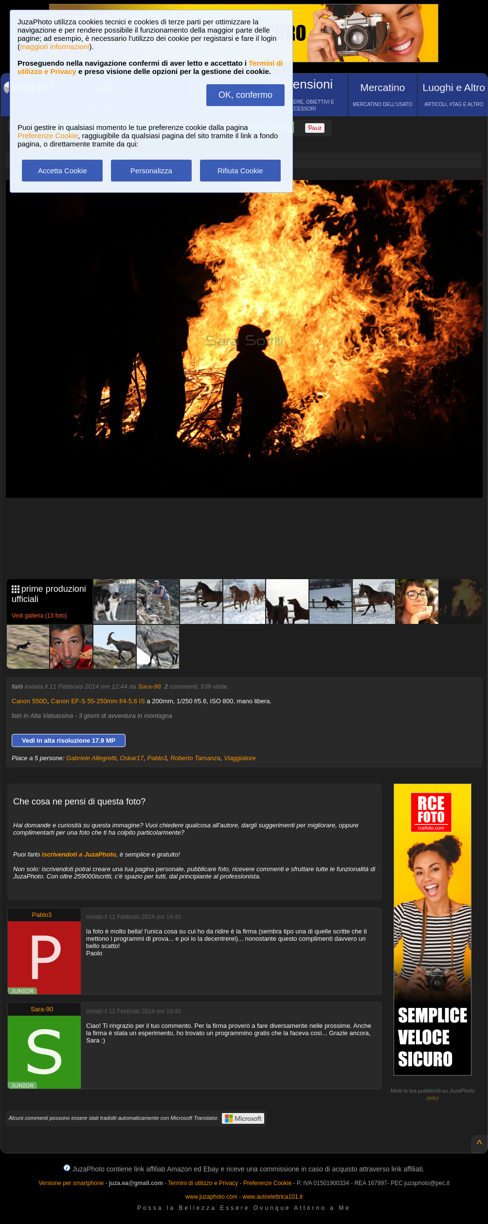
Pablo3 (157, 758)
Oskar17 (132, 758)
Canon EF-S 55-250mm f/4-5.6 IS (98, 701)
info (432, 1098)
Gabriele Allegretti (91, 758)
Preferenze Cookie (48, 135)
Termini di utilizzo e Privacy (203, 1183)
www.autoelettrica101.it (272, 1196)
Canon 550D (29, 701)
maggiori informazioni (55, 46)
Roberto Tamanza (195, 758)
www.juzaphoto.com (211, 1196)
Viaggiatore (240, 758)
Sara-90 (149, 686)
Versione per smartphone (71, 1183)
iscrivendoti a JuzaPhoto (79, 854)
